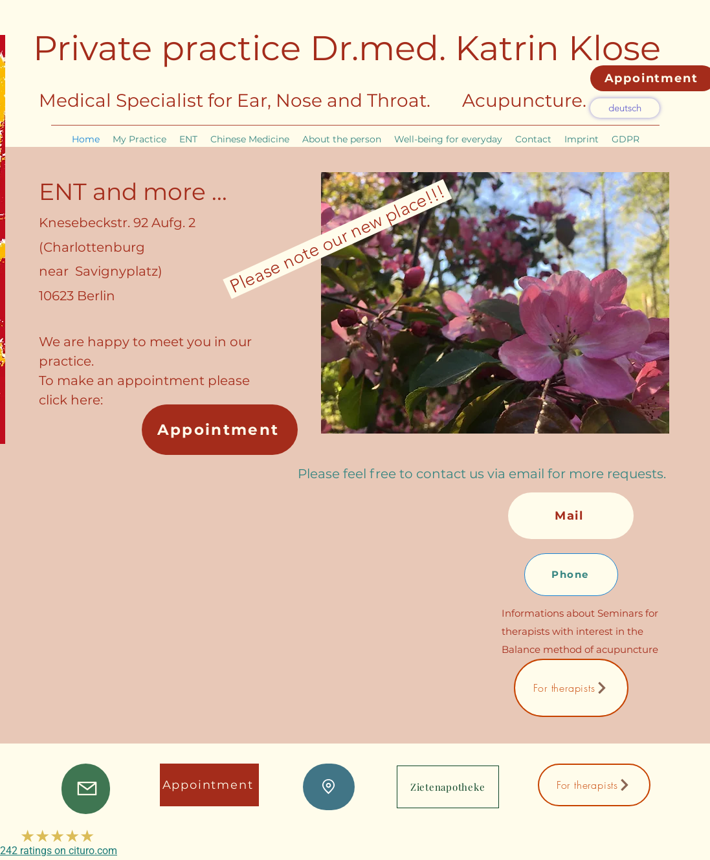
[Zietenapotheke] (448, 787)
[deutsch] (625, 108)
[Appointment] (220, 429)
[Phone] (571, 574)
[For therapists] (571, 688)
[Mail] (571, 515)
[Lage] (329, 787)
